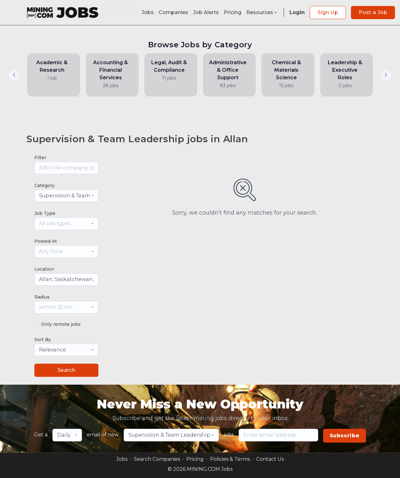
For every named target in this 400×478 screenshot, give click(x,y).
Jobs (148, 12)
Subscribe (345, 436)
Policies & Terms (230, 459)
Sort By (42, 339)
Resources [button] (262, 12)
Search (66, 370)
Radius (42, 297)
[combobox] (66, 196)
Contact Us (270, 459)
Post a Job (373, 12)
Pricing (232, 12)
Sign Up (328, 12)
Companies (173, 12)
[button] (386, 75)
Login (297, 12)
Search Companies (157, 459)
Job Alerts (206, 12)
